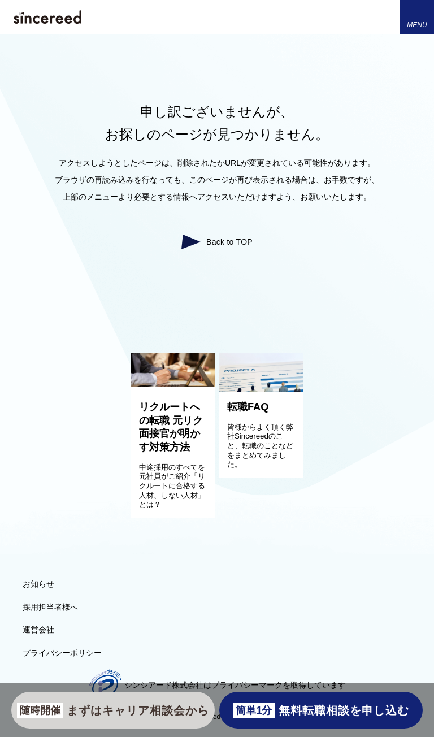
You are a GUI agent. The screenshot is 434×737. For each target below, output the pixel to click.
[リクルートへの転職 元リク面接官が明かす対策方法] (173, 384)
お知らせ (38, 583)
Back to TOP (229, 241)
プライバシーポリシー (62, 652)
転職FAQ (247, 407)
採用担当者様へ (50, 607)
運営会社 (38, 629)
